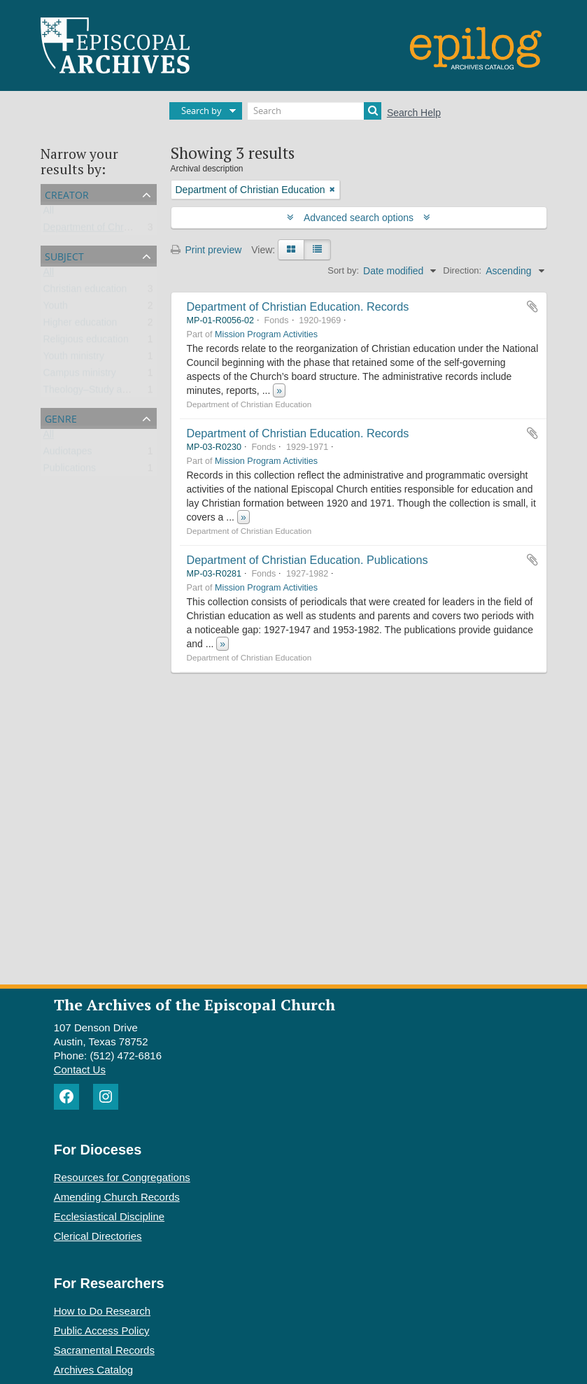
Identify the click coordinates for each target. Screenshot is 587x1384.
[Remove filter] (332, 190)
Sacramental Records (104, 1350)
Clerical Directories (98, 1236)
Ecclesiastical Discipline (109, 1216)
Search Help (414, 112)
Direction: (462, 270)
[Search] (314, 111)
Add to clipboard (532, 306)
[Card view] (291, 249)
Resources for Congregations (122, 1177)
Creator (67, 193)
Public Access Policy (102, 1330)
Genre (61, 417)
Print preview (206, 249)
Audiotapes (67, 454)
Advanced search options (358, 217)
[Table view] (317, 249)
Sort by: (343, 270)
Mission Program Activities (266, 334)
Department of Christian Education (118, 230)
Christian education (85, 291)
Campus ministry (79, 375)
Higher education (80, 325)
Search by (201, 110)
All (49, 213)
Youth (55, 308)
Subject (64, 255)
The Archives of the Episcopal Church (194, 1004)
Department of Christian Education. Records (298, 306)
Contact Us (80, 1069)
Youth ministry (73, 359)
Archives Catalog (93, 1370)
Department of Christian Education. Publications (307, 559)
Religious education (86, 342)
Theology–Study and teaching (108, 392)
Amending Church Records (117, 1197)
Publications (70, 470)
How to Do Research (102, 1311)
